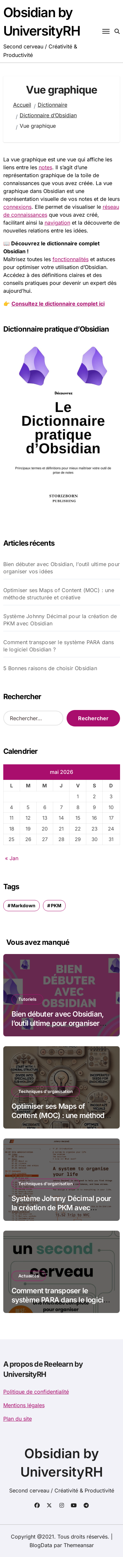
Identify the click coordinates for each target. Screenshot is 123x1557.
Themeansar (79, 1545)
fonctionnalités (70, 259)
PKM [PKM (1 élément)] (56, 905)
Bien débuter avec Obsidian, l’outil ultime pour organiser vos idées (61, 568)
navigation (57, 222)
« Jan (11, 858)
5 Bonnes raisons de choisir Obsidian (50, 668)
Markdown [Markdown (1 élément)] (23, 905)
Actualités (28, 1275)
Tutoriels (27, 999)
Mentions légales (24, 1405)
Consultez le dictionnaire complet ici (58, 303)
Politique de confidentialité (36, 1391)
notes (45, 167)
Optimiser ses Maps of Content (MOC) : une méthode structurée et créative (58, 594)
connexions (17, 207)
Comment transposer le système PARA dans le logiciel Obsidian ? (58, 646)
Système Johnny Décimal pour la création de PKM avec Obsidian (60, 620)
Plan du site (17, 1418)
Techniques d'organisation (45, 1091)
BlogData (41, 1545)
